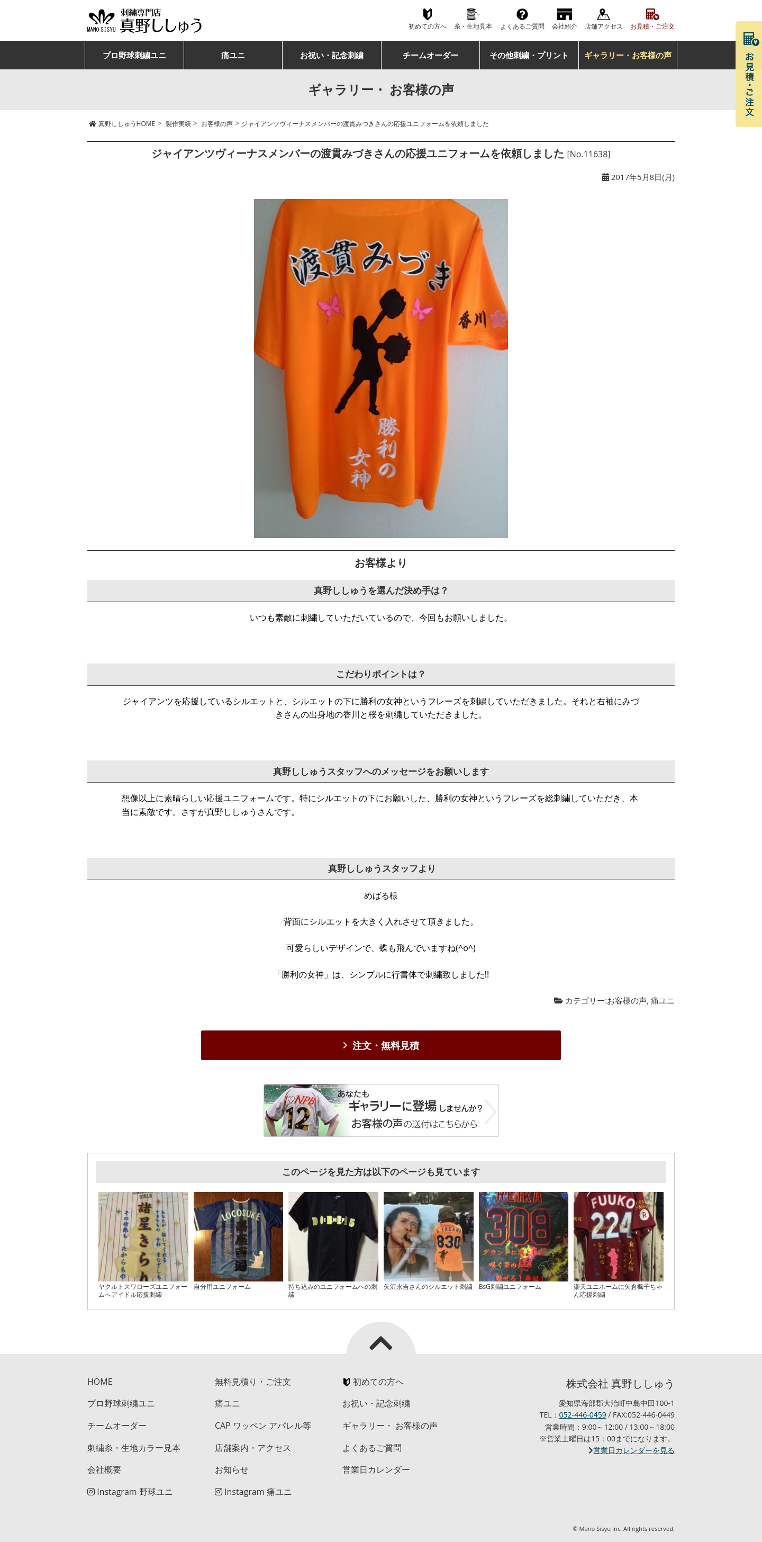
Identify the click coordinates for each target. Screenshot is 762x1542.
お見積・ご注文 (652, 26)
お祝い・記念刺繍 (332, 55)
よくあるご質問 (522, 26)
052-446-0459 (582, 1415)
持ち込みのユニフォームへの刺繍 (332, 1290)
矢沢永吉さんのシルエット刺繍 (428, 1286)
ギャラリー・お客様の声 (628, 55)
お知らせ (232, 1469)
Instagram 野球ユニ (130, 1492)
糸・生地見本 (473, 26)
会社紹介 (564, 26)
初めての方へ (428, 26)
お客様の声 (627, 1000)
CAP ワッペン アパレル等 (263, 1425)
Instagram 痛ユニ (253, 1492)
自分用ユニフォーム (222, 1286)
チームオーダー (430, 55)
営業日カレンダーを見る (634, 1450)
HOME (100, 1381)
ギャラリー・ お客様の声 (390, 1425)
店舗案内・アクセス (253, 1448)
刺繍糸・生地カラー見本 (133, 1448)
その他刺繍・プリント (529, 55)
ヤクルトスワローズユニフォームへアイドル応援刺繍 (142, 1290)
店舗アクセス (604, 26)
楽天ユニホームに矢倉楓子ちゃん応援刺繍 (618, 1290)
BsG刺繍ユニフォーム (510, 1286)
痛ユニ (233, 55)
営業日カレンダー (376, 1469)
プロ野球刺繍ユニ (134, 55)
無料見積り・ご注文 (253, 1381)
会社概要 (104, 1469)
